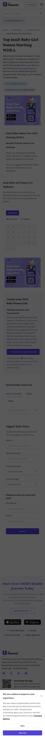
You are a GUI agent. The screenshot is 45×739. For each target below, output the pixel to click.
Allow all (22, 733)
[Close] (41, 696)
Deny (22, 726)
